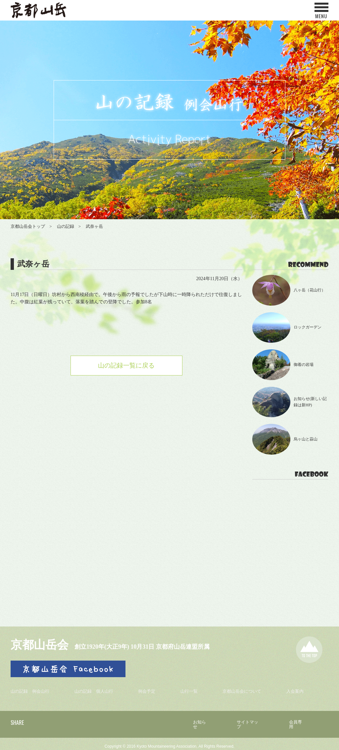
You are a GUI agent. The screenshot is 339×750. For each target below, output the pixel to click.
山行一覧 (190, 688)
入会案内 (296, 688)
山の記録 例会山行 (31, 688)
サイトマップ (247, 720)
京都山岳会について (243, 688)
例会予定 (149, 688)
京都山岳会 (42, 644)
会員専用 (297, 720)
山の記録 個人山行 (96, 688)
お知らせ (197, 720)
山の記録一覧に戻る (126, 366)
